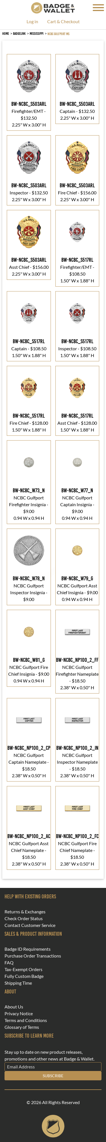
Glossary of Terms (22, 1027)
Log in (32, 21)
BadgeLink (19, 33)
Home (5, 33)
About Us (14, 1006)
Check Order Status (24, 918)
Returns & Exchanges (25, 911)
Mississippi (37, 33)
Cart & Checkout (63, 21)
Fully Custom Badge (24, 976)
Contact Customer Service (30, 925)
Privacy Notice (19, 1013)
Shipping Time (18, 983)
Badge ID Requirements (28, 949)
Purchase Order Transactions (33, 956)
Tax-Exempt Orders (23, 969)
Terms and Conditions (26, 1020)
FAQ (9, 962)
